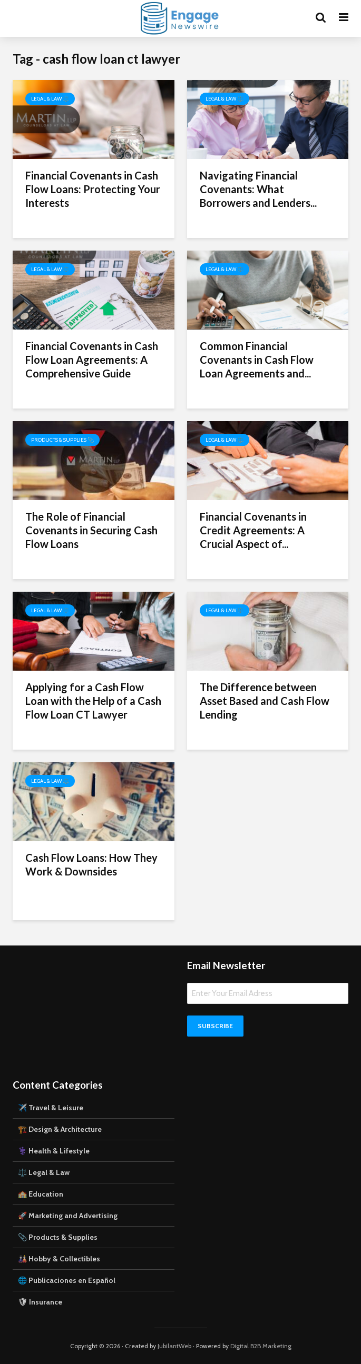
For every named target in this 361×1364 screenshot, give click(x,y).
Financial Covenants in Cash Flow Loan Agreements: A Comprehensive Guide (91, 360)
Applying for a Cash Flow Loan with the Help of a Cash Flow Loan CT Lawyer (93, 701)
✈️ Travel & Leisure (50, 1107)
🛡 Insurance (40, 1302)
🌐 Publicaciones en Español (66, 1280)
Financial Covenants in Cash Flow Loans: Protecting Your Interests (92, 189)
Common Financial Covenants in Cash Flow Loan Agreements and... (257, 360)
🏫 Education (40, 1194)
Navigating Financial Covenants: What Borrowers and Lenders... (258, 189)
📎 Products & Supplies (57, 1237)
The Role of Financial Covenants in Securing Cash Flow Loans (91, 530)
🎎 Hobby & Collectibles (59, 1258)
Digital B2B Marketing (260, 1346)
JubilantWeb (174, 1346)
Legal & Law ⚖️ (50, 98)
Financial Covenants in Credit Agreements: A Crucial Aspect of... (253, 530)
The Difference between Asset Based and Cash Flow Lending (264, 701)
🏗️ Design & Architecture (60, 1129)
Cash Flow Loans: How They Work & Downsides (91, 864)
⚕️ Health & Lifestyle (54, 1151)
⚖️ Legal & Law (44, 1172)
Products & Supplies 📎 (62, 439)
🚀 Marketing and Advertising (68, 1215)
